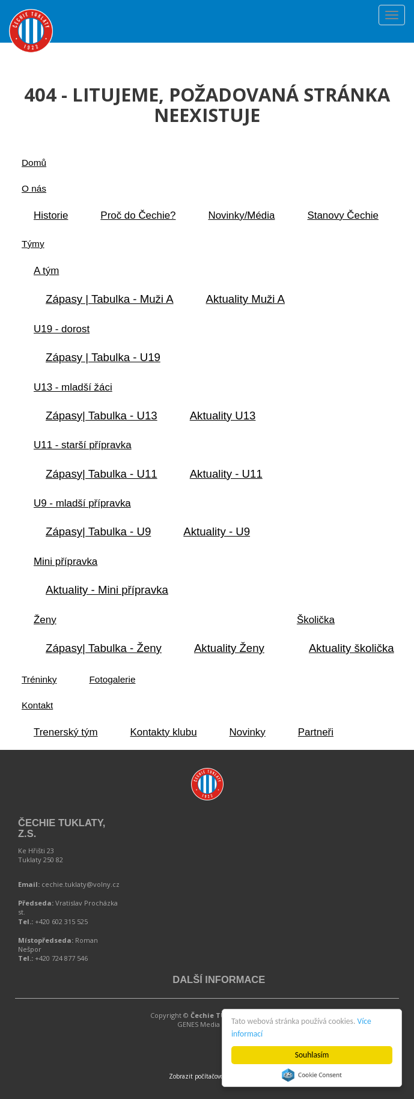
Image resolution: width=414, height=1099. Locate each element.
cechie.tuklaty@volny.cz (80, 884)
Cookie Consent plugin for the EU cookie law (312, 1075)
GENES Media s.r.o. (207, 1024)
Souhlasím (312, 1055)
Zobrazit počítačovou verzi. (207, 1076)
